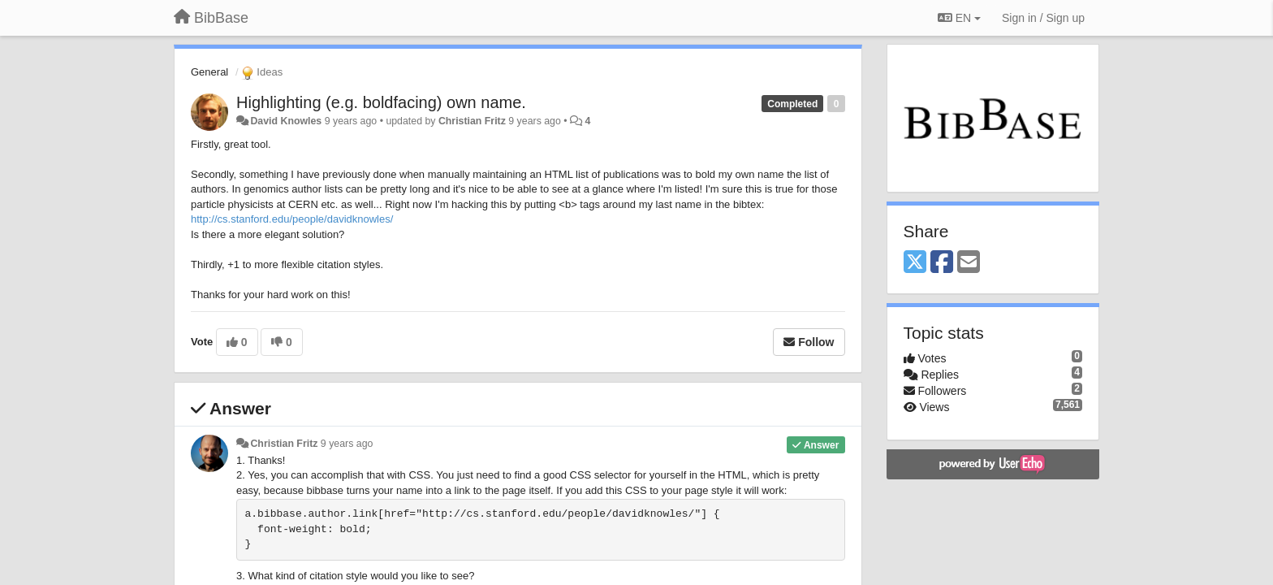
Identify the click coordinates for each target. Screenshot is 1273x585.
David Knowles (285, 121)
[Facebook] (941, 263)
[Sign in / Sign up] (1043, 18)
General (209, 72)
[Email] (968, 263)
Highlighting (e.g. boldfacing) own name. (381, 102)
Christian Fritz (472, 121)
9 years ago (347, 443)
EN (959, 17)
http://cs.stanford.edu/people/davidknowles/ (292, 219)
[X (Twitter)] (915, 263)
